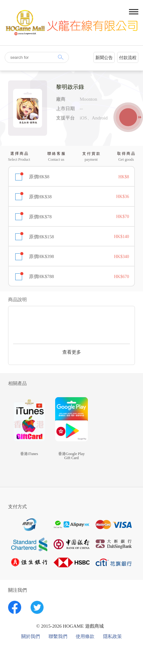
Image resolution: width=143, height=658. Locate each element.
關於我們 (30, 636)
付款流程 (127, 57)
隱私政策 (112, 636)
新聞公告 (104, 57)
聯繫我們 (58, 636)
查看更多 (71, 352)
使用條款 (85, 636)
